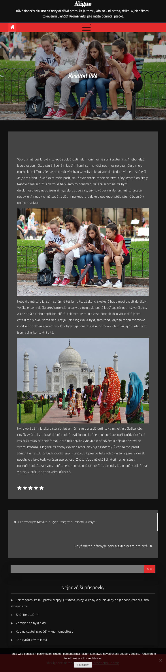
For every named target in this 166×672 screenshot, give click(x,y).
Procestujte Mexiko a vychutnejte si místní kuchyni (57, 522)
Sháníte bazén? (27, 614)
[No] (160, 660)
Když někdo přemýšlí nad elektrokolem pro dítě (111, 546)
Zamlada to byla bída (31, 623)
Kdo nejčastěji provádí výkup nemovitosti (45, 631)
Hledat (149, 568)
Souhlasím (83, 664)
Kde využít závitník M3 (31, 640)
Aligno (83, 3)
